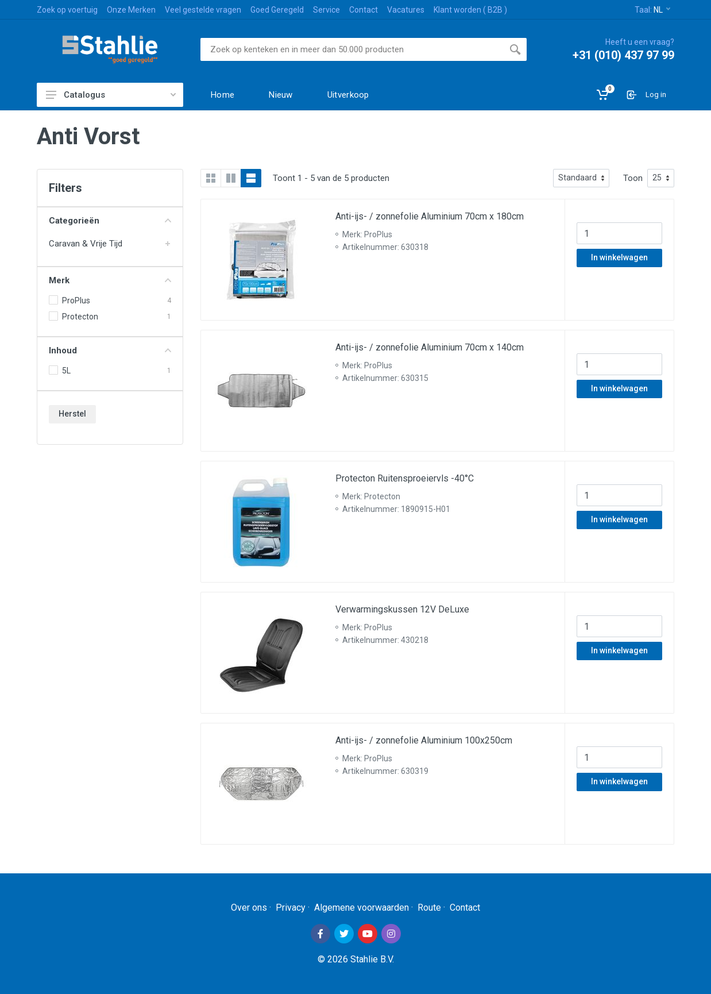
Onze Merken (131, 10)
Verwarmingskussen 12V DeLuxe (402, 609)
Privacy (291, 907)
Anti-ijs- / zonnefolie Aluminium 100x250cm (423, 740)
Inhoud (110, 350)
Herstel (72, 413)
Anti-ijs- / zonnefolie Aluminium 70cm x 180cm (429, 216)
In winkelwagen (619, 257)
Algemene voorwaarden (361, 907)
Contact (363, 10)
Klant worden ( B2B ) (470, 10)
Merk (110, 280)
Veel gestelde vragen (203, 10)
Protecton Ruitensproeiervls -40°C (404, 478)
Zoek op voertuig (67, 10)
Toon (633, 178)
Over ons (249, 907)
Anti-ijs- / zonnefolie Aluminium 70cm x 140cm (429, 347)
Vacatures (405, 10)
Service (326, 10)
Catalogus (111, 95)
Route (429, 907)
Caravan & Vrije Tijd (85, 243)
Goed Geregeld (277, 10)
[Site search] (352, 49)
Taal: (652, 9)
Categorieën (110, 220)
